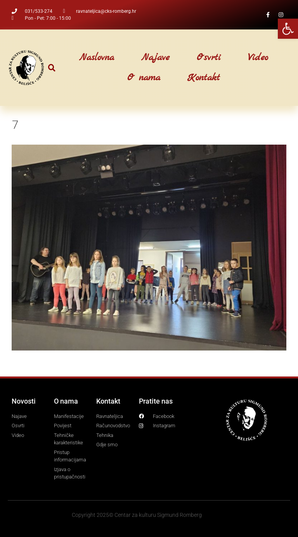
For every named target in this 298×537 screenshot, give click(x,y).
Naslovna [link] (96, 58)
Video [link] (258, 58)
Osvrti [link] (209, 58)
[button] (52, 67)
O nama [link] (143, 78)
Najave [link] (155, 58)
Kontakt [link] (203, 78)
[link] (288, 29)
